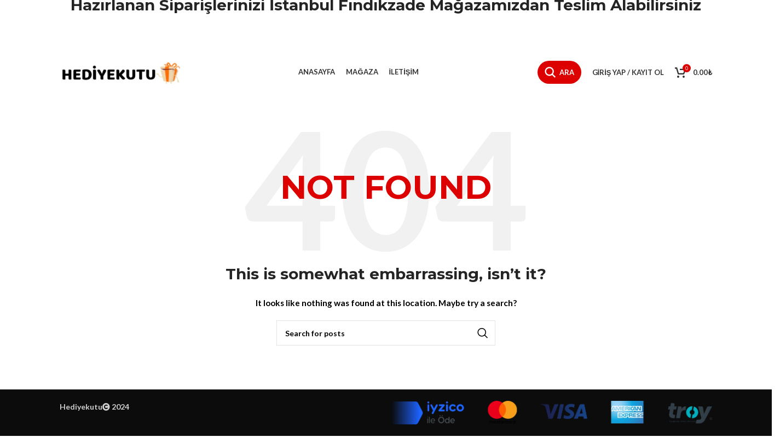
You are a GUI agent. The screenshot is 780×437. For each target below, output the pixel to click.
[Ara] (559, 72)
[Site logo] (120, 71)
